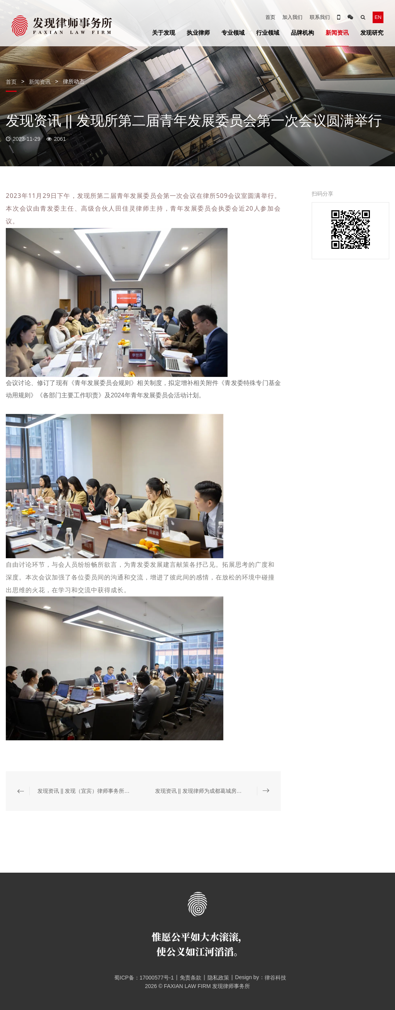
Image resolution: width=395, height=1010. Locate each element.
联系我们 (320, 17)
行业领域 (267, 32)
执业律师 (198, 32)
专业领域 (233, 32)
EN (378, 17)
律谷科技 (275, 978)
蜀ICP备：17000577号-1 (141, 978)
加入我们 (292, 17)
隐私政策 (218, 978)
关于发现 (163, 32)
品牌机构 (302, 32)
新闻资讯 (337, 32)
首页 (270, 17)
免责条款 (190, 978)
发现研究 (371, 32)
